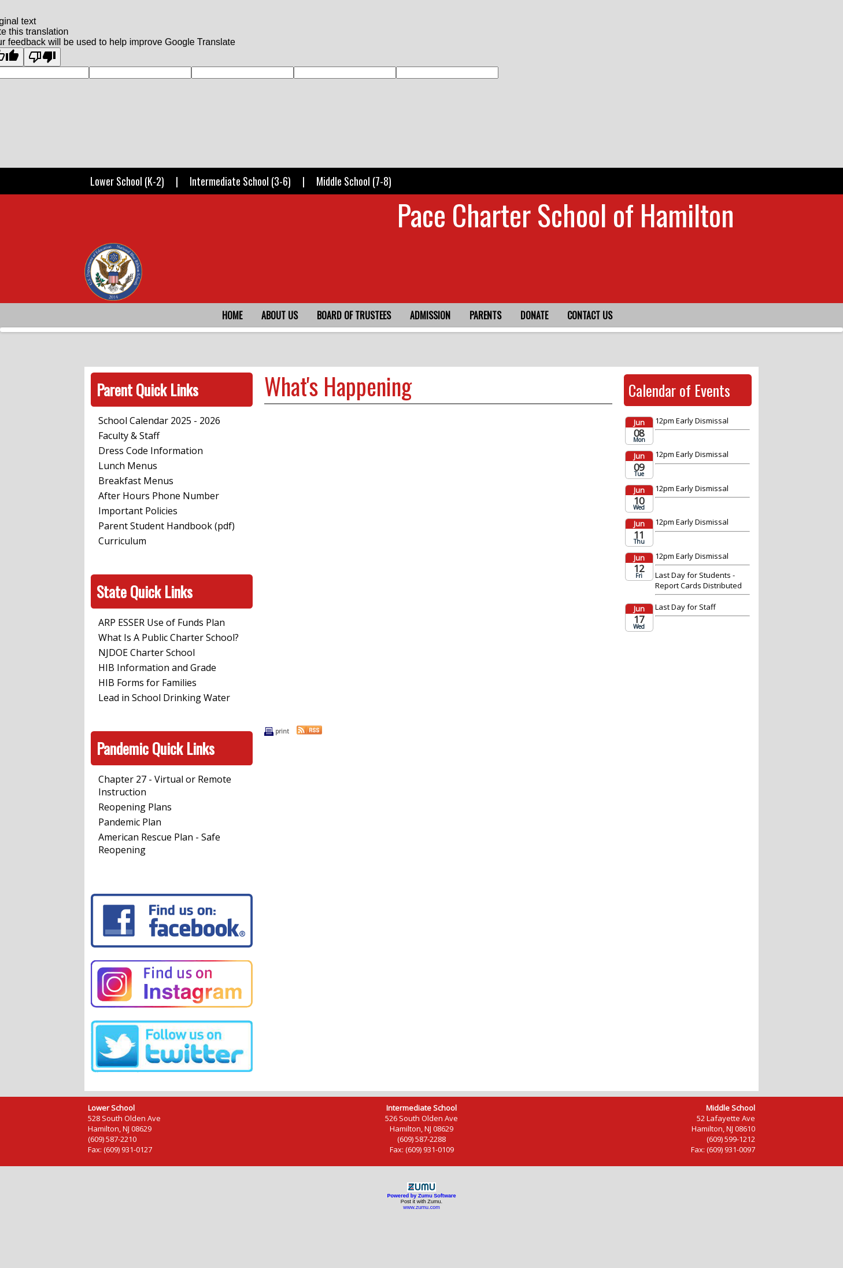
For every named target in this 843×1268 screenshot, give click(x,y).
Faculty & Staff (129, 435)
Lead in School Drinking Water (164, 697)
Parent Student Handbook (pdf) (166, 525)
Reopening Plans (135, 807)
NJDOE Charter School (146, 652)
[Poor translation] (42, 57)
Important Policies (138, 510)
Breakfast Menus (135, 480)
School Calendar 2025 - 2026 (159, 420)
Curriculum (122, 541)
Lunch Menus (127, 465)
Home (232, 315)
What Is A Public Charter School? (168, 637)
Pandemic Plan (129, 822)
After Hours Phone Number (158, 495)
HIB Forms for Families (147, 682)
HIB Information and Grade (157, 667)
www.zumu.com (421, 1207)
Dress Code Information (150, 450)
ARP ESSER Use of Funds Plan (161, 622)
